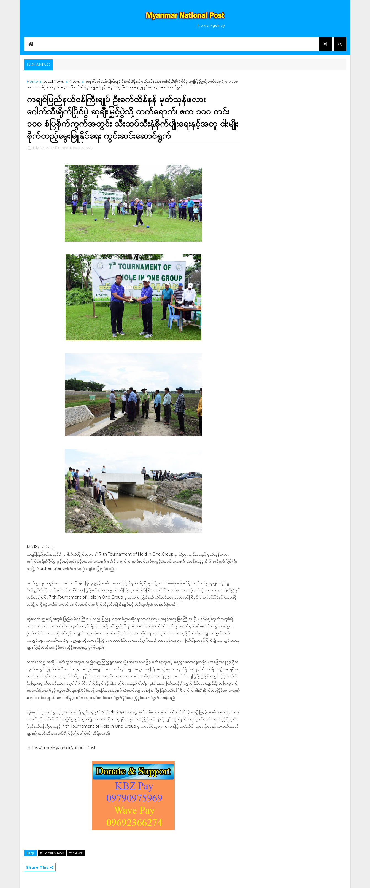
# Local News (52, 853)
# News (75, 853)
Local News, (70, 148)
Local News (53, 81)
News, (87, 148)
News (75, 81)
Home (32, 81)
